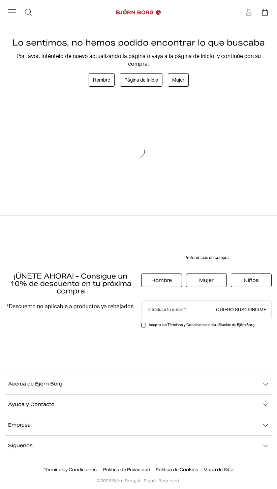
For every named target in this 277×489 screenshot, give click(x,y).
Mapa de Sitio (219, 469)
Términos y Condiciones (70, 469)
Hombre (101, 80)
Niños (251, 280)
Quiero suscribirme (241, 309)
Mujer (178, 80)
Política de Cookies (177, 469)
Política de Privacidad (126, 469)
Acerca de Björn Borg (138, 384)
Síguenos (138, 445)
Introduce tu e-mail (165, 309)
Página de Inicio (141, 80)
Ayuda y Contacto (138, 404)
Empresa (138, 425)
